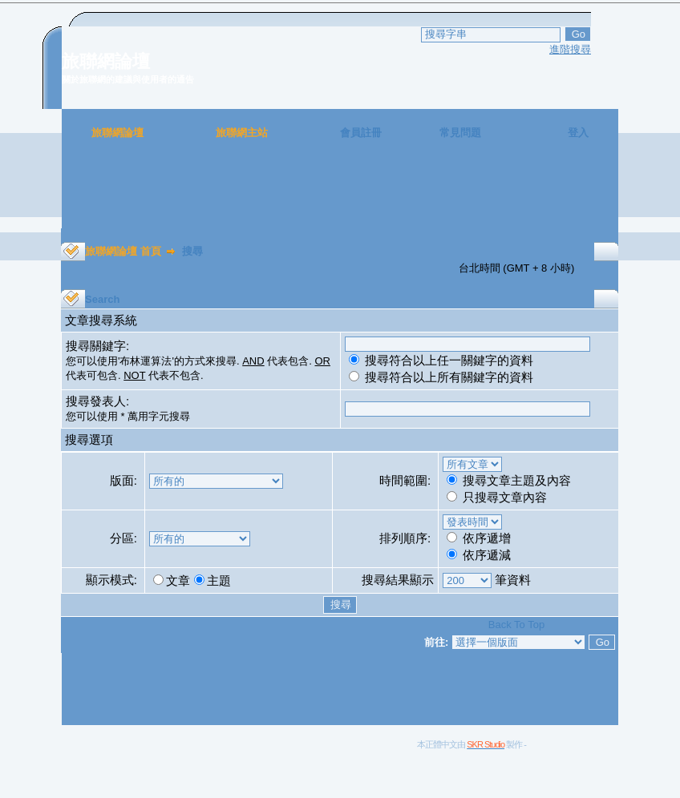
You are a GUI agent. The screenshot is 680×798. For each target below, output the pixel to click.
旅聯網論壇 (117, 133)
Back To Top (516, 625)
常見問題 (460, 133)
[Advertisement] (340, 192)
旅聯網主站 (242, 133)
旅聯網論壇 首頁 (123, 251)
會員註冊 (361, 133)
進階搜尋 (570, 49)
